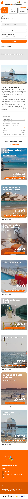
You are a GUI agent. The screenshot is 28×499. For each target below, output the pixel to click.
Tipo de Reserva (5, 16)
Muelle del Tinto (8, 121)
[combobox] (14, 24)
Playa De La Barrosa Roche (10, 125)
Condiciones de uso (6, 46)
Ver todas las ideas (14, 144)
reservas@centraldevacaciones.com (13, 474)
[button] (0, 9)
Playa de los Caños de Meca (11, 123)
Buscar (14, 41)
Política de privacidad (18, 490)
